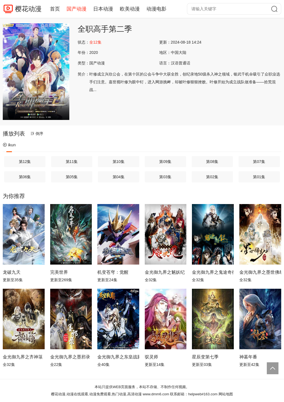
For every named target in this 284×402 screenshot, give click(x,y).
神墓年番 (248, 357)
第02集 (212, 177)
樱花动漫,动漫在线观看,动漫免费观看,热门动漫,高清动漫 (96, 394)
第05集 (72, 177)
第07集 (259, 161)
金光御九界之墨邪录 (70, 357)
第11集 (72, 161)
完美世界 (59, 272)
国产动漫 (77, 9)
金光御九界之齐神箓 (23, 357)
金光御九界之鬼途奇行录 (213, 272)
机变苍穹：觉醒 (112, 272)
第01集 (259, 177)
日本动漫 (103, 9)
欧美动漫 (130, 9)
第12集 (25, 161)
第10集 (119, 161)
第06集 (25, 177)
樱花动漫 (28, 8)
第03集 (165, 177)
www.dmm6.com (156, 394)
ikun (9, 144)
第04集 (119, 177)
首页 (55, 9)
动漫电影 (156, 9)
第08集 (212, 161)
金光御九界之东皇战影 (118, 357)
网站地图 (226, 394)
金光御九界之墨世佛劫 (260, 272)
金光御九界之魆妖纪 (165, 272)
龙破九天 (12, 272)
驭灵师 (151, 357)
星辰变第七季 (205, 357)
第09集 (165, 161)
